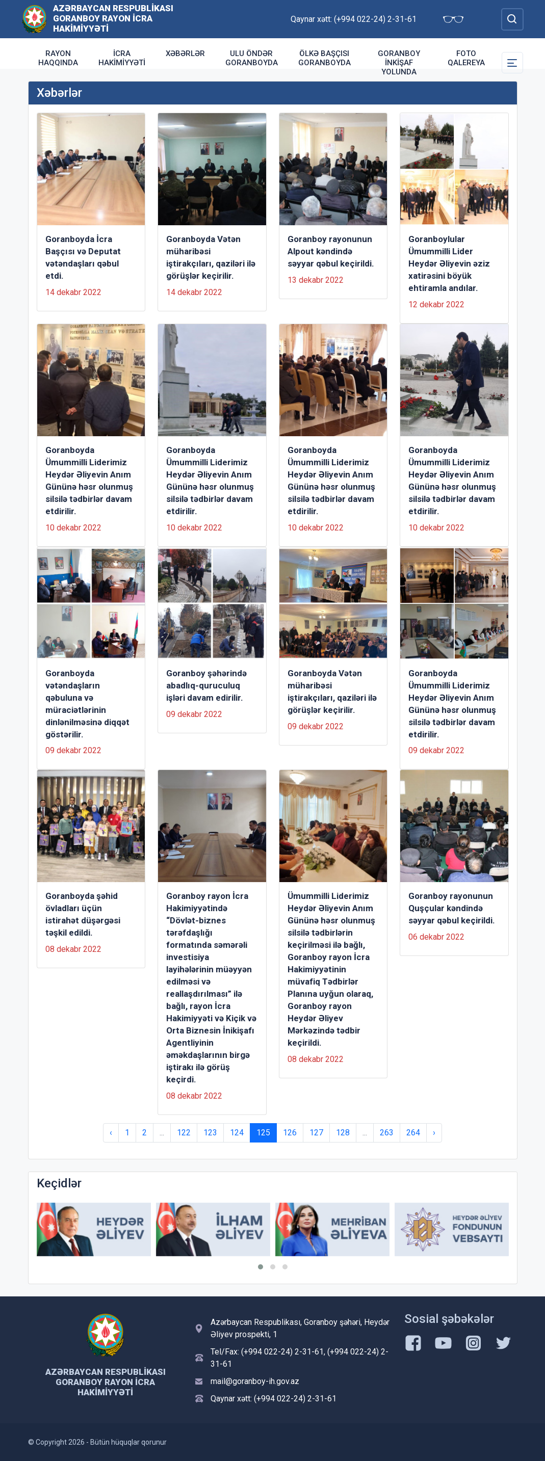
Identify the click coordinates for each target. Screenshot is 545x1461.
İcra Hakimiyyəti (121, 58)
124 (237, 1132)
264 (413, 1132)
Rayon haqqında (58, 58)
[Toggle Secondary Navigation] (512, 62)
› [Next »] (434, 1132)
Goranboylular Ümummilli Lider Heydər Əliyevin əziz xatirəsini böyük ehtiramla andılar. (449, 263)
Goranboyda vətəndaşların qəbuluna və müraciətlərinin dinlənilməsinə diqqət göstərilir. (87, 703)
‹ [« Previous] (111, 1132)
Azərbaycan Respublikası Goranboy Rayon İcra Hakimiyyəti (113, 18)
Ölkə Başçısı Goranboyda (324, 58)
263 (387, 1132)
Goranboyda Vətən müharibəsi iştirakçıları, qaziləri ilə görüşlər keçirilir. (210, 257)
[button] (260, 1267)
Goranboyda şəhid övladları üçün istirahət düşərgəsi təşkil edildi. (82, 914)
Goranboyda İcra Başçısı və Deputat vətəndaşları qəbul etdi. (83, 257)
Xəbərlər (185, 53)
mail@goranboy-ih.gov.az (255, 1381)
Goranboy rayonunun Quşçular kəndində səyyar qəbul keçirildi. (451, 908)
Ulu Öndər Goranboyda (251, 58)
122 (184, 1132)
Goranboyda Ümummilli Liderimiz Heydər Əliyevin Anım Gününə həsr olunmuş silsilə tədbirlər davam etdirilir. (89, 480)
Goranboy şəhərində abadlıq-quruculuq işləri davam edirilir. (206, 685)
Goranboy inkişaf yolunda (399, 62)
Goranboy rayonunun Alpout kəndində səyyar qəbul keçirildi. (331, 251)
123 (210, 1132)
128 (343, 1132)
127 (316, 1132)
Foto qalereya (466, 58)
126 (290, 1132)
